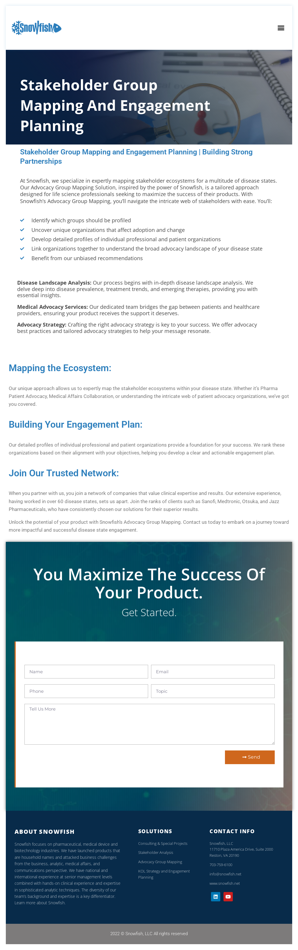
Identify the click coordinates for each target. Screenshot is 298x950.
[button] (280, 28)
